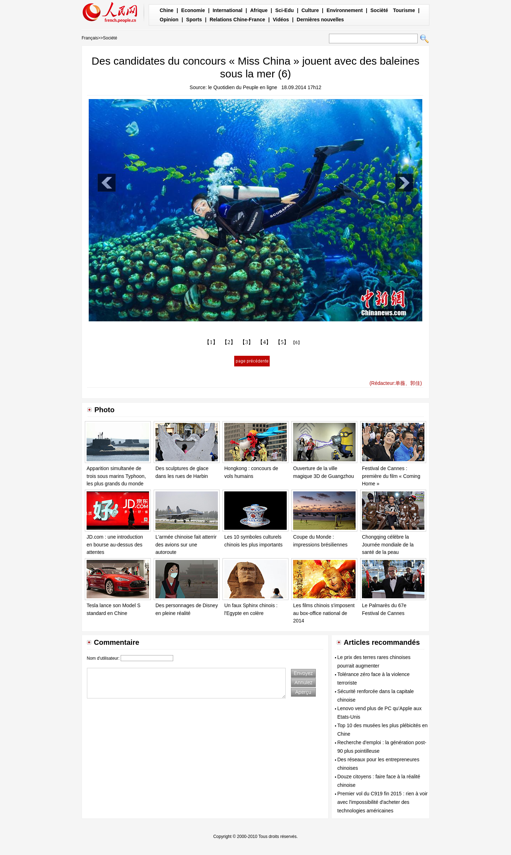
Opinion (169, 19)
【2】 (229, 342)
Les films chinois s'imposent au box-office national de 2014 (324, 613)
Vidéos (281, 19)
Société (110, 38)
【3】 (247, 342)
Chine (167, 10)
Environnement (344, 10)
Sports (194, 19)
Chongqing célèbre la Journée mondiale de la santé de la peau (388, 544)
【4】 (264, 342)
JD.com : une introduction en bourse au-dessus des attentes (115, 544)
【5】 (282, 342)
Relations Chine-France (237, 19)
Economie (193, 10)
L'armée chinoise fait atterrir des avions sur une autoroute (185, 544)
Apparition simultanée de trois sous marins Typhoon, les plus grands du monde (116, 475)
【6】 (296, 342)
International (227, 10)
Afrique (259, 10)
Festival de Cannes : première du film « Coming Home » (391, 475)
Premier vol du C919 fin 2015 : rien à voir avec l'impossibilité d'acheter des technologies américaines (382, 802)
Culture (310, 10)
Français (90, 38)
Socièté (379, 10)
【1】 (211, 342)
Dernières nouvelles (320, 19)
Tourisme (404, 10)
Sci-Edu (284, 10)
